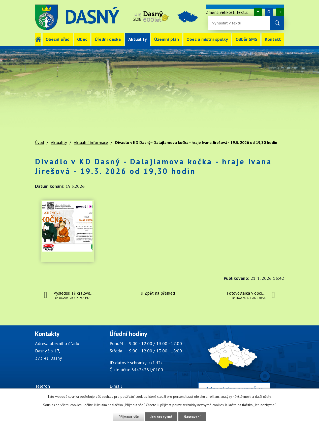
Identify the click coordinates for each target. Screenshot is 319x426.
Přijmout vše (128, 416)
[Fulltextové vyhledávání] (228, 23)
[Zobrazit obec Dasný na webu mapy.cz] (234, 363)
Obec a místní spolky (207, 39)
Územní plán (166, 39)
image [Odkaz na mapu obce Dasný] (187, 17)
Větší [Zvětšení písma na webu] (280, 12)
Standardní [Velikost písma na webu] (269, 12)
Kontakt (273, 39)
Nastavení (192, 416)
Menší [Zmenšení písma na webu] (258, 12)
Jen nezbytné (161, 416)
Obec (82, 39)
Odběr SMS (246, 39)
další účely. (263, 396)
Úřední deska (108, 39)
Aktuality (137, 39)
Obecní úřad (58, 39)
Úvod (38, 39)
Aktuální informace (91, 142)
